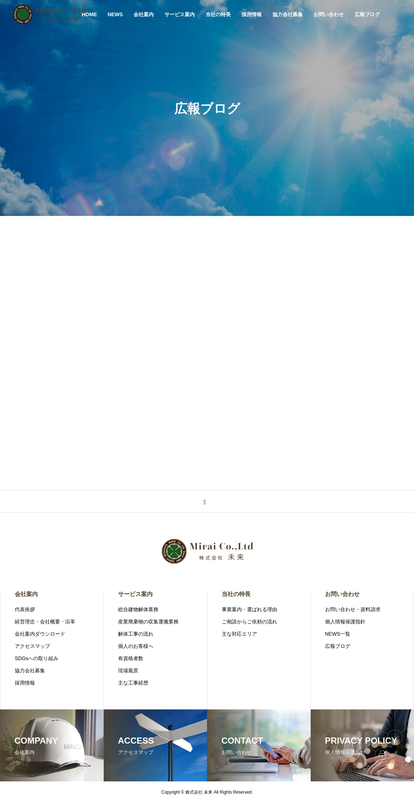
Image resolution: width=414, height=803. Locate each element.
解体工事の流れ (135, 634)
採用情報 (252, 14)
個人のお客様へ (135, 646)
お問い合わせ (329, 14)
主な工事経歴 (133, 683)
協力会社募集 (288, 14)
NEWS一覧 (337, 634)
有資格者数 (130, 658)
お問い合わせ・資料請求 (353, 609)
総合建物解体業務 (138, 609)
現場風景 (128, 670)
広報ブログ (367, 14)
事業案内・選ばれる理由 (249, 609)
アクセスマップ (32, 646)
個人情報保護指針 (345, 621)
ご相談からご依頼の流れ (249, 621)
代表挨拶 (25, 609)
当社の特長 (218, 14)
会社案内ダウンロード (40, 634)
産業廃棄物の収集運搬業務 (148, 621)
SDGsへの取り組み (36, 658)
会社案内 (144, 14)
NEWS (115, 14)
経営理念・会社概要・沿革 (45, 621)
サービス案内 (180, 14)
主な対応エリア (239, 634)
